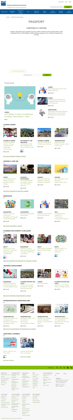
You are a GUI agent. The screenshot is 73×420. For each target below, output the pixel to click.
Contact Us (57, 374)
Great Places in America (15, 401)
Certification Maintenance (35, 380)
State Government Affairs (47, 383)
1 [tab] (3, 126)
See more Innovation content (12, 226)
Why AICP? (35, 376)
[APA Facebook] (57, 367)
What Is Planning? (15, 398)
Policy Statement (15, 418)
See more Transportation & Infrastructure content (19, 329)
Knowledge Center (13, 11)
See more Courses (8, 360)
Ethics (34, 387)
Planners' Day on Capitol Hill (25, 384)
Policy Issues (46, 377)
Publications (14, 377)
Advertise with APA (26, 415)
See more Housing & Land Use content (15, 191)
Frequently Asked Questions (4, 380)
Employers (3, 400)
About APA (61, 1)
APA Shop (3, 384)
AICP (29, 11)
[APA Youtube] (60, 367)
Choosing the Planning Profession (5, 405)
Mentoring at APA (4, 407)
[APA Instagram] (67, 367)
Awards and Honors (26, 410)
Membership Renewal (5, 378)
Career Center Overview (4, 396)
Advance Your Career (5, 402)
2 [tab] (5, 126)
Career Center (45, 11)
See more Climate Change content (14, 156)
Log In (69, 1)
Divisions (24, 402)
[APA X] (64, 367)
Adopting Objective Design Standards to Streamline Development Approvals (57, 113)
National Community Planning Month (16, 404)
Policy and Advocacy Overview (47, 375)
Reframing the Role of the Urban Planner (57, 89)
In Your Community (53, 11)
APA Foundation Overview (36, 396)
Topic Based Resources (14, 386)
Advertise (20, 418)
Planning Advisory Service (15, 389)
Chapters (24, 400)
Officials (23, 407)
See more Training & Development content (17, 295)
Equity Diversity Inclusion (25, 413)
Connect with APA (62, 11)
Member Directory (26, 408)
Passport (24, 379)
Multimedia (14, 384)
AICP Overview (36, 374)
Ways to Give (35, 398)
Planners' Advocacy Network (47, 380)
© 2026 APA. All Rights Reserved (6, 418)
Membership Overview (5, 374)
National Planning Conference (25, 381)
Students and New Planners (26, 405)
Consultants (14, 411)
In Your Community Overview (15, 396)
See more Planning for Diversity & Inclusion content (20, 261)
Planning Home (15, 409)
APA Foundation (69, 11)
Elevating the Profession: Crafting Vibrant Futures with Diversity (57, 101)
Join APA (3, 376)
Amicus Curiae (46, 385)
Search (68, 7)
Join (66, 1)
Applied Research (15, 379)
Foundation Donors (36, 402)
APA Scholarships (36, 400)
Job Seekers (3, 398)
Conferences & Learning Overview (26, 377)
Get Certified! (35, 378)
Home (7, 17)
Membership (4, 11)
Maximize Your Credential (35, 383)
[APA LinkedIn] (71, 367)
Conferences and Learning (20, 11)
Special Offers (4, 382)
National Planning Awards (15, 407)
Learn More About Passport (18, 71)
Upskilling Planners (26, 386)
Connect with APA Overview (25, 396)
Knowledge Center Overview (15, 375)
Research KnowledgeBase (15, 381)
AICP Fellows (35, 385)
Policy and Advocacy (37, 11)
